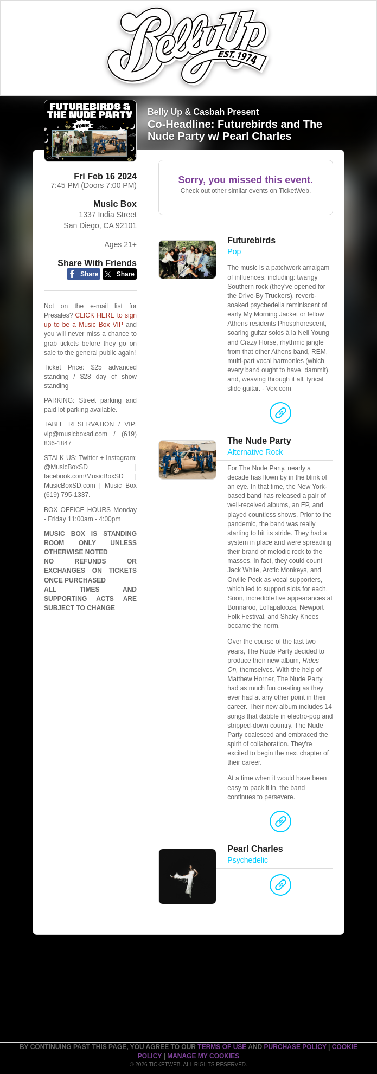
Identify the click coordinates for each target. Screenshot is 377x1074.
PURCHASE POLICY (296, 1047)
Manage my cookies (203, 1056)
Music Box (115, 204)
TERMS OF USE (222, 1047)
